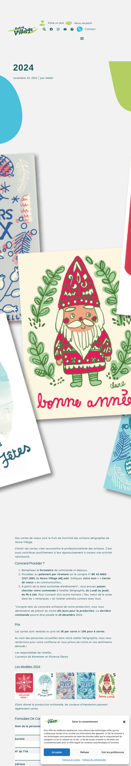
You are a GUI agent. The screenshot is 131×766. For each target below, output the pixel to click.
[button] (124, 722)
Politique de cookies (71, 760)
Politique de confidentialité (94, 760)
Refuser (84, 752)
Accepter (57, 752)
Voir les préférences (112, 752)
